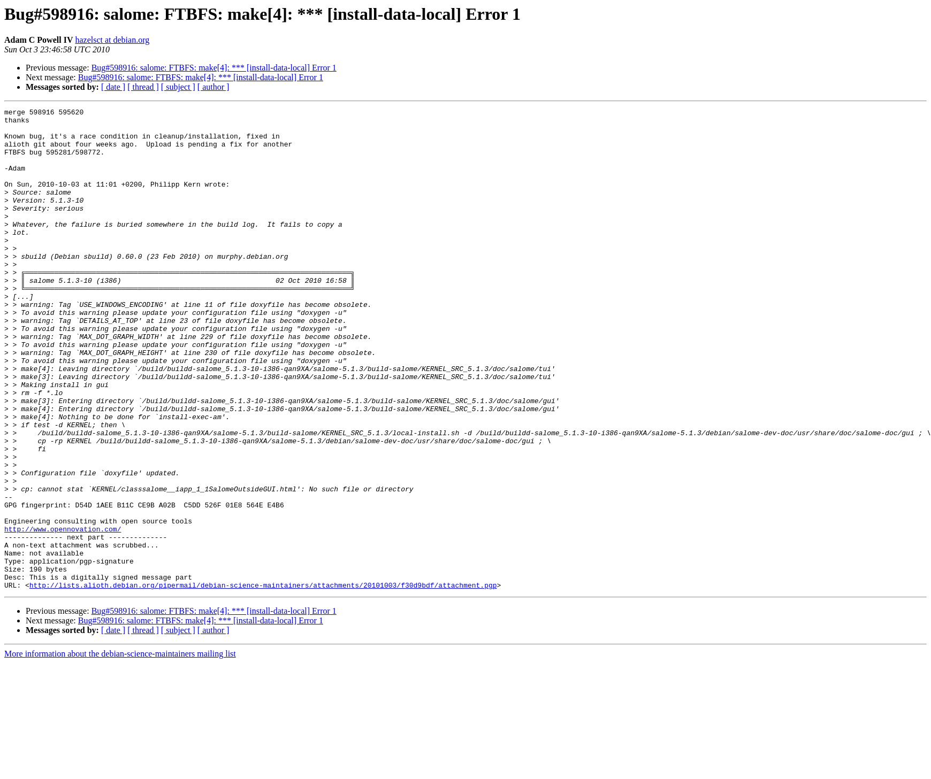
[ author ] (213, 86)
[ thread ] (143, 86)
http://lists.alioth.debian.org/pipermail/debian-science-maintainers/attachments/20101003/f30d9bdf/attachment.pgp (263, 681)
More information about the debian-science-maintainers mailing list (120, 749)
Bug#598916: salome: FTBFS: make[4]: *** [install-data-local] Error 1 (214, 67)
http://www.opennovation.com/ (62, 614)
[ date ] (113, 86)
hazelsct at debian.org (112, 39)
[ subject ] (178, 86)
